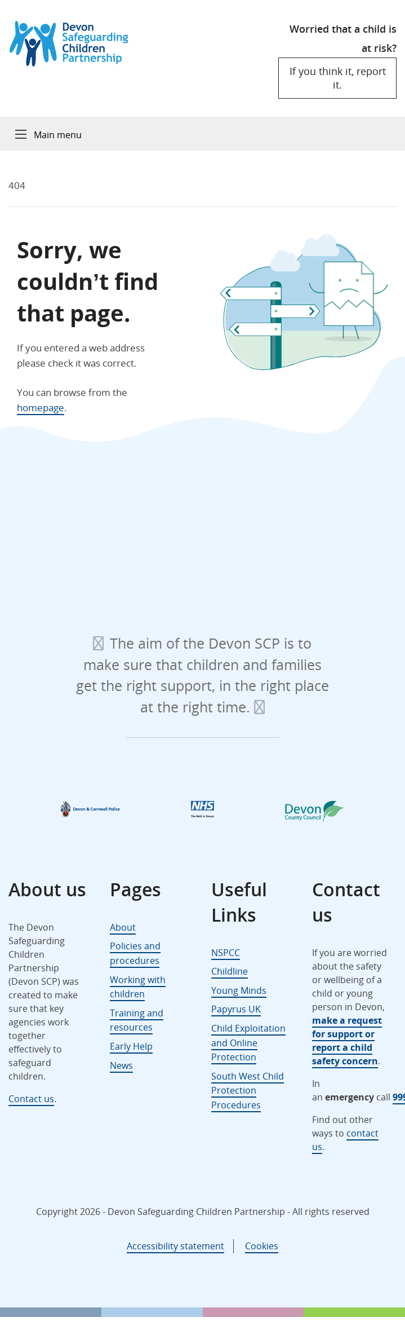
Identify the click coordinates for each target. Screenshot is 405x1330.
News (121, 1065)
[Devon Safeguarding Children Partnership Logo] (74, 63)
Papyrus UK (236, 1009)
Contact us (31, 1099)
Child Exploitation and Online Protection (248, 1042)
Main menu (58, 135)
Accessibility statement (175, 1246)
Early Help (131, 1046)
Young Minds (238, 990)
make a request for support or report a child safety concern (347, 1040)
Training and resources (136, 1020)
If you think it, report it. (338, 77)
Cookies (261, 1246)
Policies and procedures (135, 953)
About (123, 927)
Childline (229, 971)
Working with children (138, 987)
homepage (40, 407)
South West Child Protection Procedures (247, 1090)
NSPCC (225, 952)
